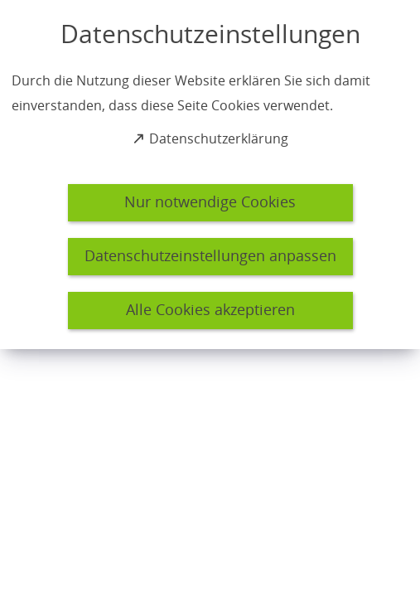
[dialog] (210, 174)
